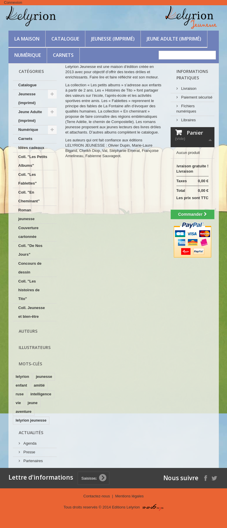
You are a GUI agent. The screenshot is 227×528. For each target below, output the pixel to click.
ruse (20, 394)
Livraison (188, 88)
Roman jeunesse (26, 214)
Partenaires (32, 461)
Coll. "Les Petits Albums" (32, 161)
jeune (33, 403)
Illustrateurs (35, 347)
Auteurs (28, 331)
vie (18, 403)
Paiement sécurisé (196, 97)
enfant (21, 385)
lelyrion (22, 376)
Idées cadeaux (31, 147)
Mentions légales (129, 496)
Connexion (13, 2)
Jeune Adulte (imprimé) (174, 39)
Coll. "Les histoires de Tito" (29, 290)
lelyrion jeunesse (31, 420)
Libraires (188, 120)
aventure (24, 411)
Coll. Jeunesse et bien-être (31, 312)
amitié (39, 385)
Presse (28, 452)
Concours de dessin (29, 267)
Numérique (27, 55)
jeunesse (44, 376)
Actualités (31, 432)
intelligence (40, 394)
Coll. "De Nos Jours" (30, 250)
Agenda (29, 443)
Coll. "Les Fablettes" (27, 178)
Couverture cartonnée (28, 232)
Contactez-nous (97, 496)
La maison (26, 39)
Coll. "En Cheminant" (29, 196)
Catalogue (65, 39)
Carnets (63, 55)
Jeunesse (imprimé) (113, 39)
